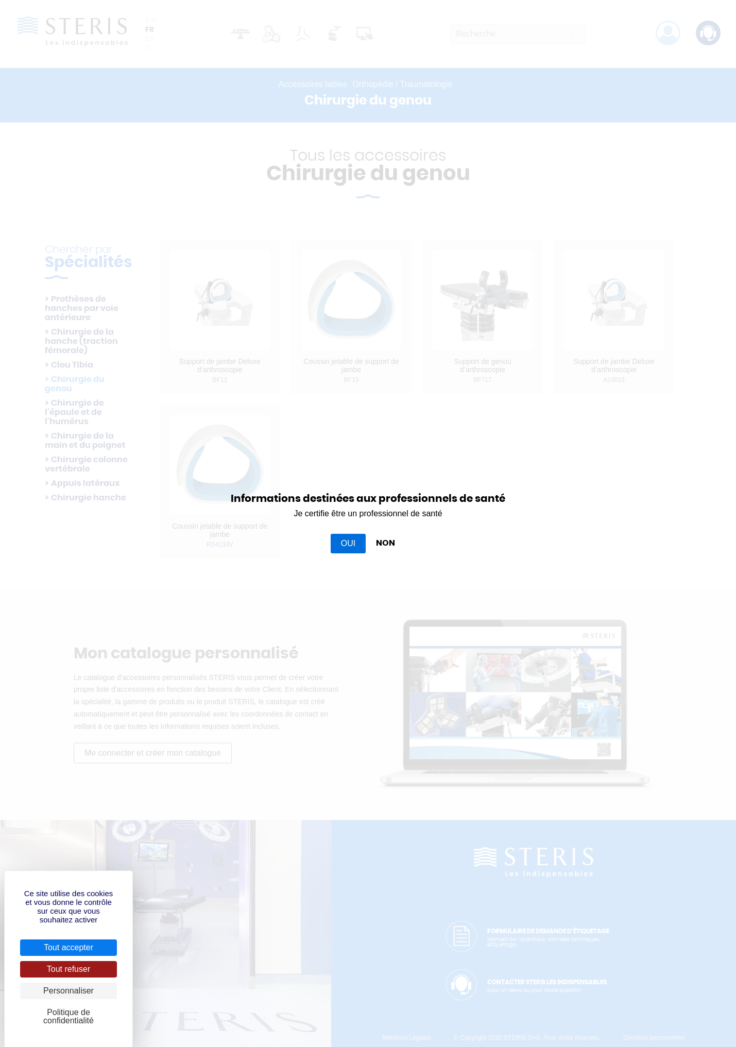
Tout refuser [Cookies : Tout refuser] (68, 969)
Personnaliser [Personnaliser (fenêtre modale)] (68, 990)
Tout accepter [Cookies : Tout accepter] (68, 947)
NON (385, 543)
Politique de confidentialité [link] (68, 1016)
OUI (348, 543)
